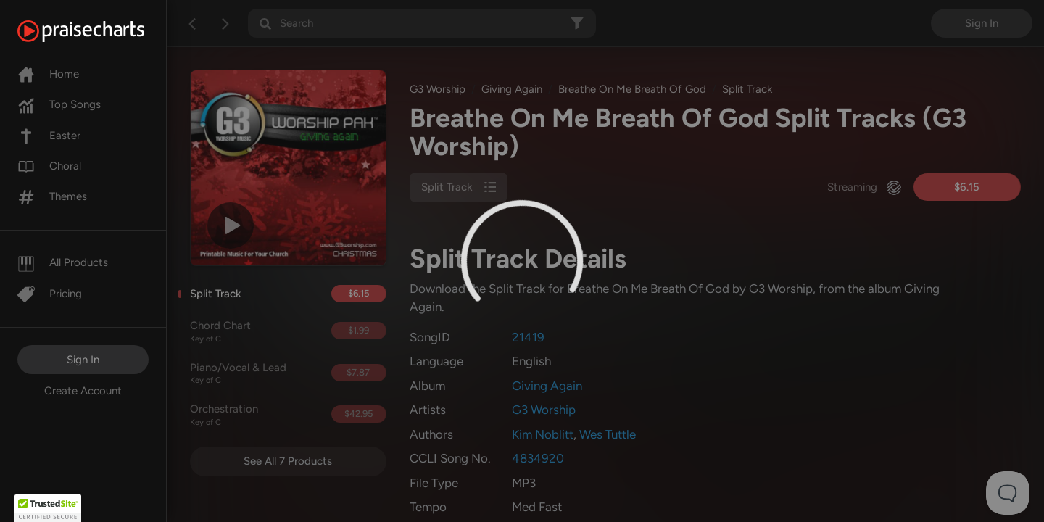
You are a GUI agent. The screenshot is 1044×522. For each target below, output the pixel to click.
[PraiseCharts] (99, 31)
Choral (49, 166)
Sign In (83, 359)
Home (48, 73)
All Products (62, 262)
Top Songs (59, 104)
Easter (48, 135)
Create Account (83, 390)
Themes (52, 196)
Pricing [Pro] (49, 293)
